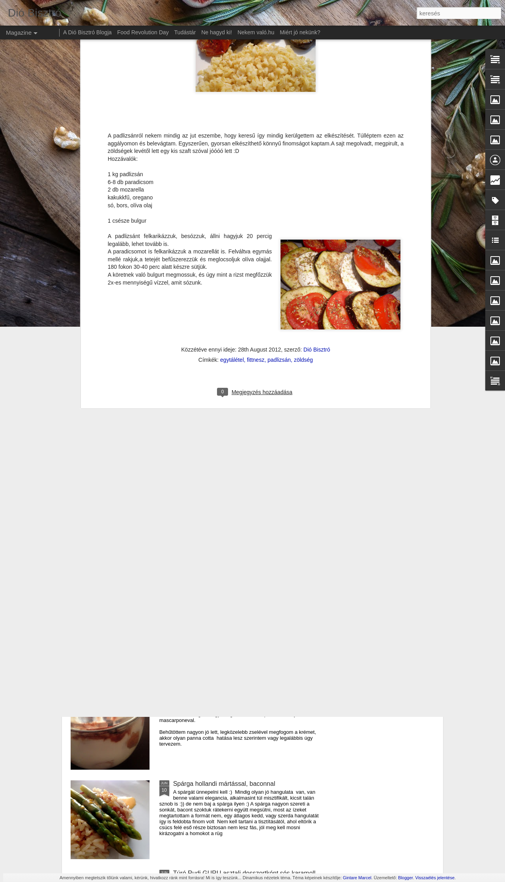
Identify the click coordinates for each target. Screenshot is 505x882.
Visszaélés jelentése (434, 877)
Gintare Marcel (357, 877)
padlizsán (279, 202)
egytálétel (232, 202)
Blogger (405, 877)
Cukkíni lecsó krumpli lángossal (217, 515)
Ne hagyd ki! (216, 32)
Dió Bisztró (316, 191)
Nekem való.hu (256, 32)
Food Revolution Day (143, 32)
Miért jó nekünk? (300, 32)
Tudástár (185, 32)
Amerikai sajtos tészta (204, 604)
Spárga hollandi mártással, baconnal (224, 783)
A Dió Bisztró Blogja (87, 32)
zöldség (303, 202)
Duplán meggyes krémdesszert (216, 694)
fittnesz (255, 202)
